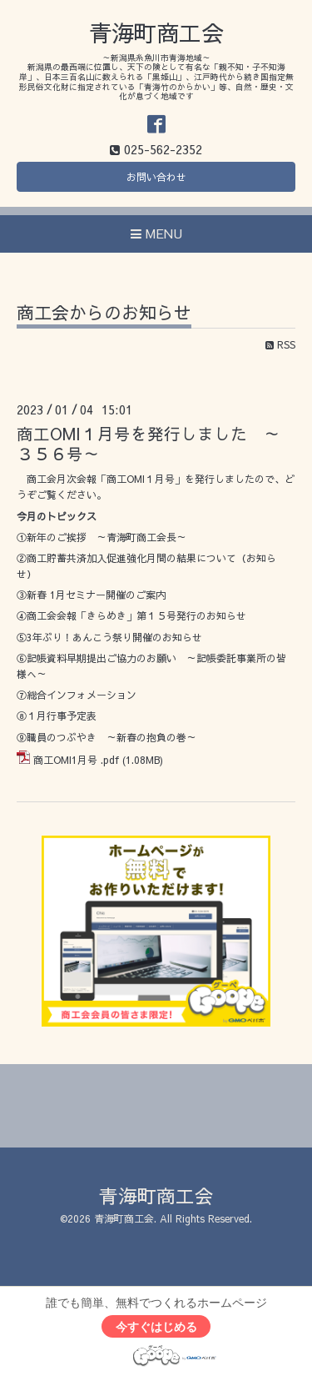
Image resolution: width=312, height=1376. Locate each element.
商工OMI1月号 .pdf (76, 759)
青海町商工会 (156, 32)
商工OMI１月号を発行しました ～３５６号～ (148, 443)
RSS (280, 344)
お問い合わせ (156, 176)
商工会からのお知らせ (104, 314)
